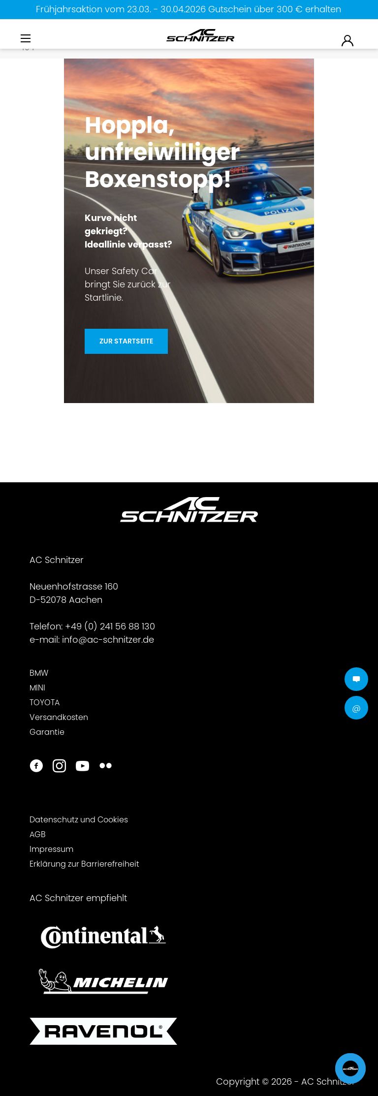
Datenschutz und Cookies (79, 819)
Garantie (47, 732)
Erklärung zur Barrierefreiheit (84, 864)
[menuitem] (26, 41)
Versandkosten (59, 717)
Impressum (51, 849)
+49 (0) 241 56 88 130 (110, 626)
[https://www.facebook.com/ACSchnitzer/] (36, 767)
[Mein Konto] (348, 40)
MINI (37, 687)
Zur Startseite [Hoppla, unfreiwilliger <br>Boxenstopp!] (126, 341)
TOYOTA (45, 702)
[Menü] (26, 39)
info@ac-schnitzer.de (108, 639)
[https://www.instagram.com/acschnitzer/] (59, 767)
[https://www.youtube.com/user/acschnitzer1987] (82, 767)
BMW (39, 673)
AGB (38, 834)
